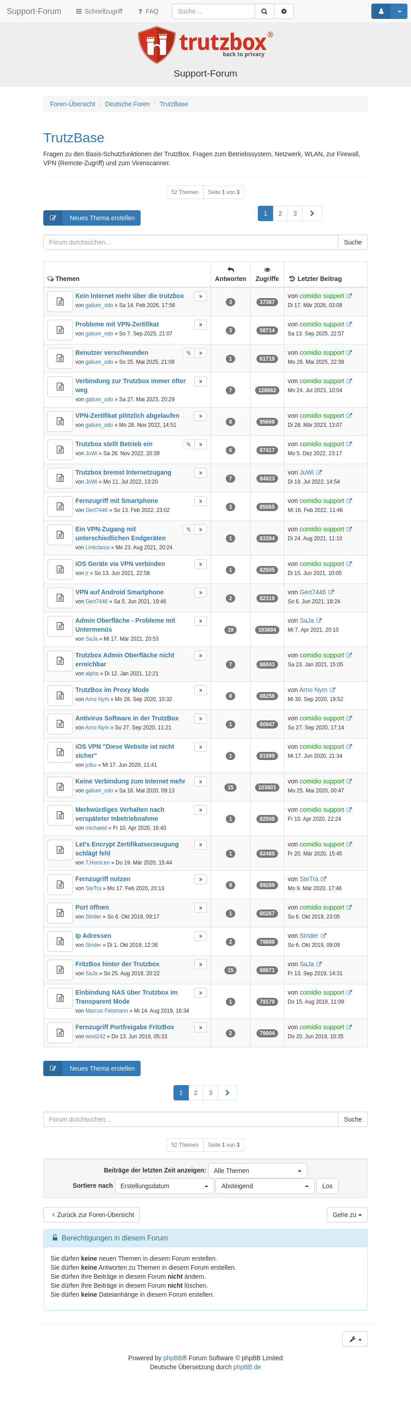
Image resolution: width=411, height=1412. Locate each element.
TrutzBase (74, 137)
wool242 (95, 1036)
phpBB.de (247, 1367)
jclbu (91, 765)
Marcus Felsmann (107, 1011)
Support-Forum (34, 11)
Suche (353, 242)
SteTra (93, 888)
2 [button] (280, 213)
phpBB (172, 1358)
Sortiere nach (143, 1186)
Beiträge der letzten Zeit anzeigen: (205, 1170)
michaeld (96, 828)
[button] (312, 213)
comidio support (322, 295)
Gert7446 (97, 510)
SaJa (92, 639)
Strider (93, 917)
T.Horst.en (97, 863)
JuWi (91, 453)
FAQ (147, 11)
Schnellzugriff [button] (99, 11)
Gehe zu (347, 1214)
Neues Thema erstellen (89, 218)
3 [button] (295, 213)
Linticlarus (98, 547)
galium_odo (99, 305)
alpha (92, 673)
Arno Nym (97, 699)
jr (87, 573)
